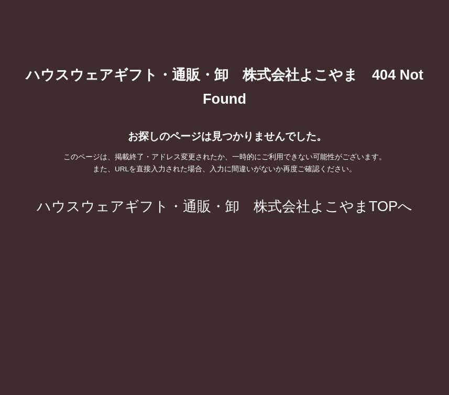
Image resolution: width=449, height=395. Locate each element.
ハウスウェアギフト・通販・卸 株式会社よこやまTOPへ (224, 206)
